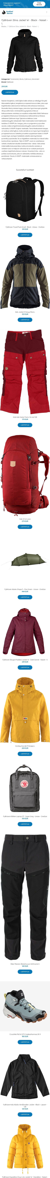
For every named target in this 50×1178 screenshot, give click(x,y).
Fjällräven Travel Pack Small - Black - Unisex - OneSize (25, 227)
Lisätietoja (10, 92)
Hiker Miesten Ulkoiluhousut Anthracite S (25, 964)
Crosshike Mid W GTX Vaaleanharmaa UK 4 (25, 1034)
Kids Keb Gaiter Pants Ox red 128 (25, 417)
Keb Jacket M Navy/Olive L (25, 312)
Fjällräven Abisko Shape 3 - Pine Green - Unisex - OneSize (25, 589)
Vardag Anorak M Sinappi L (25, 746)
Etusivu (3, 26)
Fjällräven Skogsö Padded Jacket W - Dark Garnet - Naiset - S (25, 660)
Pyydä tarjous (39, 4)
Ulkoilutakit (35, 79)
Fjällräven (27, 79)
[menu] (47, 12)
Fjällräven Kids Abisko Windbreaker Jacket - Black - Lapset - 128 (25, 1106)
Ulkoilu (21, 79)
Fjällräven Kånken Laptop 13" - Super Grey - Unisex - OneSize (25, 816)
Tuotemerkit (14, 79)
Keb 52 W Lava (25, 519)
